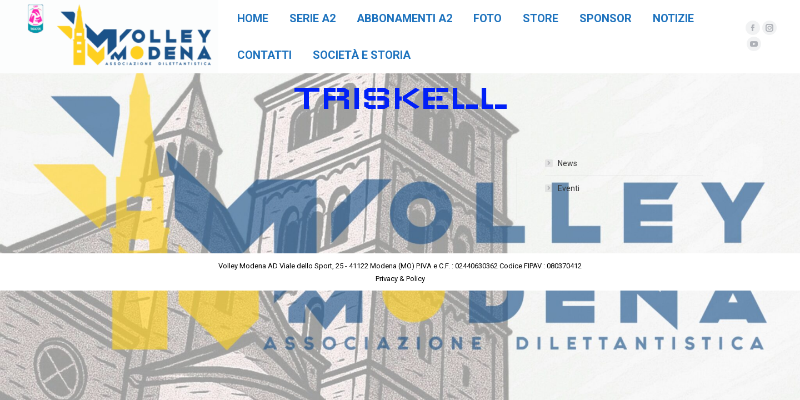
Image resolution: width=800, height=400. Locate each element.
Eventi (568, 188)
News (567, 163)
